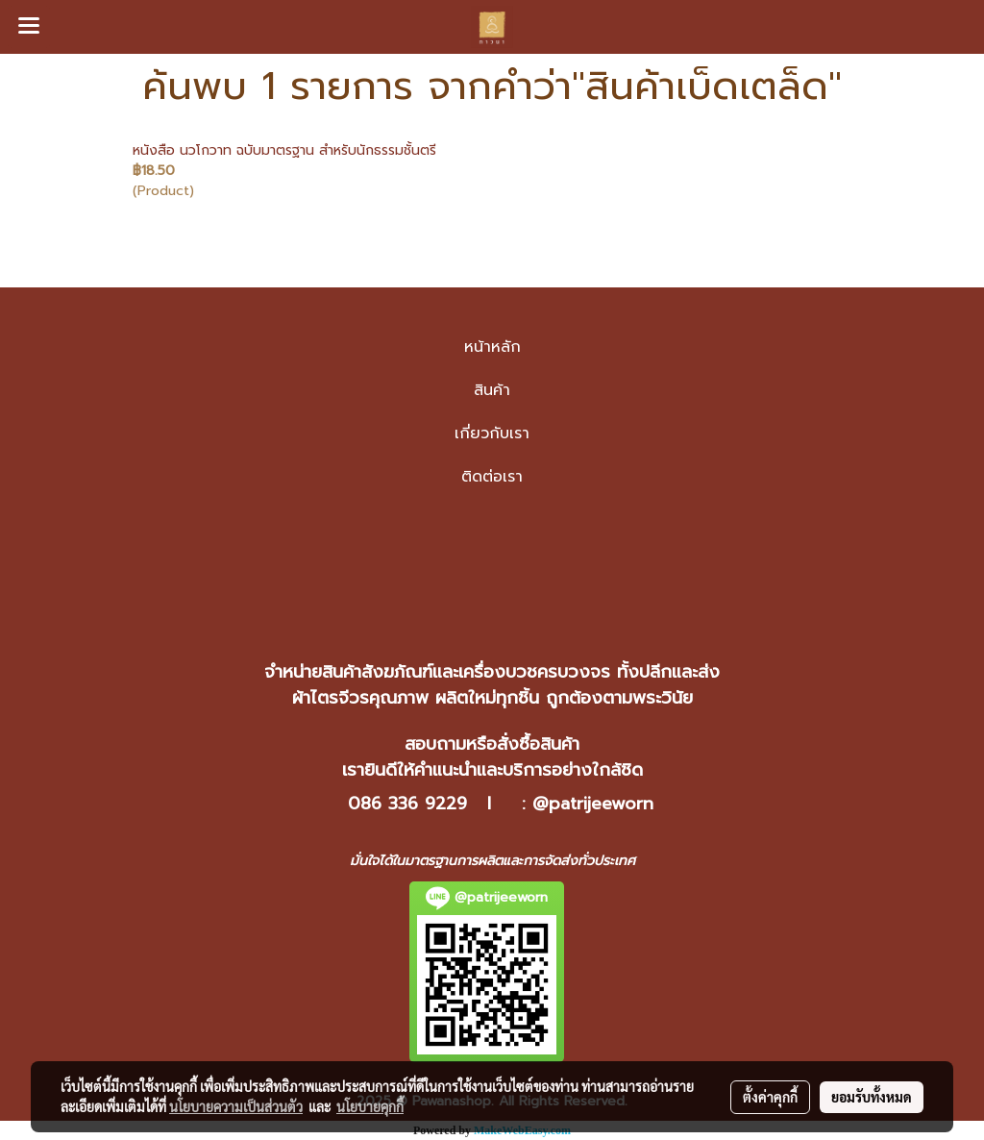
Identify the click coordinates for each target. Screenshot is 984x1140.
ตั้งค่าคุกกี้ (770, 1096)
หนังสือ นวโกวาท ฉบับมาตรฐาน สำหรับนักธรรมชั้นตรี (284, 150)
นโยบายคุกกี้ (370, 1106)
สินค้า (492, 390)
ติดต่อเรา (492, 476)
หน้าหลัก (492, 347)
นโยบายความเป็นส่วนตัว (236, 1106)
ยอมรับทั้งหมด (871, 1096)
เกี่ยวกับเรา (492, 433)
